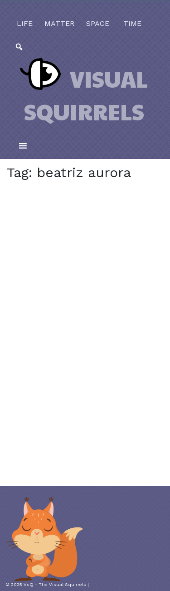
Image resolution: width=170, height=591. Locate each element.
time (131, 23)
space (97, 23)
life (25, 23)
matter (59, 23)
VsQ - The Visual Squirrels (55, 584)
